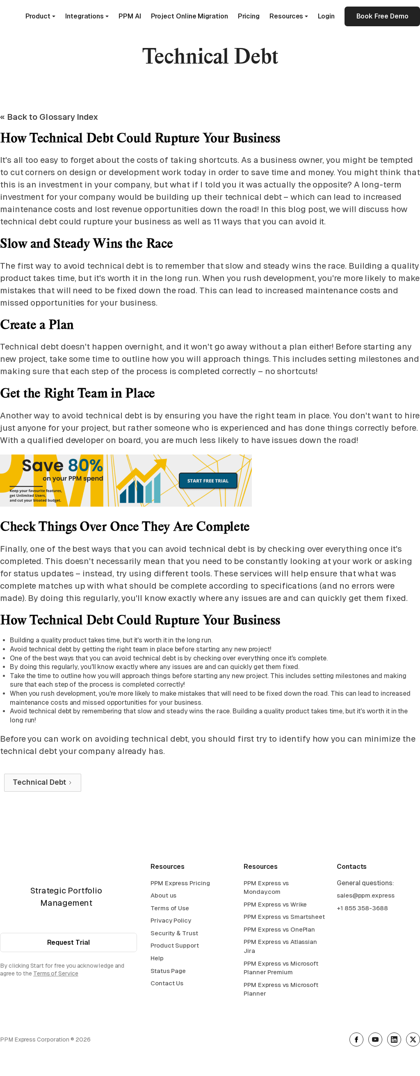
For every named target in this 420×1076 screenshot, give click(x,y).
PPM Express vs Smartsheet (284, 919)
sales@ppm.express (366, 897)
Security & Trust (174, 935)
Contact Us (167, 985)
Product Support (175, 947)
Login (326, 16)
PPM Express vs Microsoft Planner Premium (281, 970)
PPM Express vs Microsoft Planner (281, 991)
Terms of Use (170, 910)
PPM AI (130, 16)
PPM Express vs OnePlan (279, 931)
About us (163, 897)
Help (157, 960)
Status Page (168, 972)
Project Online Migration (189, 16)
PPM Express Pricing (180, 885)
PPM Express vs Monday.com (266, 890)
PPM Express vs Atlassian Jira (280, 949)
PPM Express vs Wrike (275, 906)
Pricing (249, 16)
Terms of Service (55, 975)
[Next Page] (42, 783)
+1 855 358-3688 (362, 910)
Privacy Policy (171, 922)
